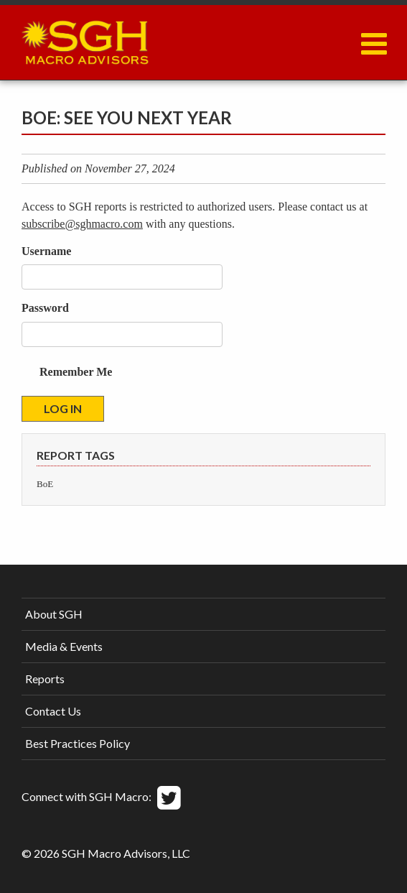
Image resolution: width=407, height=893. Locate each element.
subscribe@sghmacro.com (82, 224)
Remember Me (75, 372)
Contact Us (53, 711)
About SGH (54, 614)
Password (45, 308)
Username (46, 251)
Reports (45, 678)
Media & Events (64, 646)
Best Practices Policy (77, 743)
